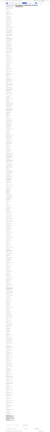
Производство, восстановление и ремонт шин (9, 183)
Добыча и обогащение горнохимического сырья (9, 41)
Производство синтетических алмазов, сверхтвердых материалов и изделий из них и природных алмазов (9, 109)
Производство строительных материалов (9, 219)
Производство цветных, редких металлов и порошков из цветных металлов (9, 74)
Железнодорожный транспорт (8, 321)
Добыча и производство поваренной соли (9, 312)
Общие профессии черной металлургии (9, 57)
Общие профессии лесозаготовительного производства (8, 199)
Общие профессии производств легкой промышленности (8, 260)
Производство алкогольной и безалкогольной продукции (9, 292)
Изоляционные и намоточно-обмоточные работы (9, 120)
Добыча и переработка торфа (9, 50)
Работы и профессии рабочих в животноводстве (9, 409)
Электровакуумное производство (8, 130)
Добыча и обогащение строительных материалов (9, 48)
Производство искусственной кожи (8, 188)
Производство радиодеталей (9, 128)
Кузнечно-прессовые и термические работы (9, 18)
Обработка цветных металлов (8, 77)
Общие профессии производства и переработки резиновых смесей (9, 176)
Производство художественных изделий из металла (9, 374)
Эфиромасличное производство (8, 305)
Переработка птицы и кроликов (8, 286)
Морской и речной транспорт (9, 323)
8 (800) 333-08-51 (38, 0)
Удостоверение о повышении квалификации (9, 418)
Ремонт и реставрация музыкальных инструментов (9, 365)
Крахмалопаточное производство (8, 297)
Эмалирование (8, 25)
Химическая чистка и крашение (8, 398)
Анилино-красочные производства (8, 148)
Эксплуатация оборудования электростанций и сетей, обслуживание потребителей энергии (9, 85)
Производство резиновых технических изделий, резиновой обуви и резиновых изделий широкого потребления (9, 179)
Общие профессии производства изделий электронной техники (8, 125)
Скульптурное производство (9, 390)
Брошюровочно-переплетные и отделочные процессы (9, 335)
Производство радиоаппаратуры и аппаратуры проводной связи (9, 135)
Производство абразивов (9, 107)
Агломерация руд (8, 42)
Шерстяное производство (9, 232)
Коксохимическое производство (8, 66)
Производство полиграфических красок (9, 149)
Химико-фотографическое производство (9, 174)
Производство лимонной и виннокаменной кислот (9, 164)
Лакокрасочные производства (8, 151)
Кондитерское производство (9, 295)
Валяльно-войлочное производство (8, 238)
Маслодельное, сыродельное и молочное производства (9, 288)
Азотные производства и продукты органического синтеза (9, 144)
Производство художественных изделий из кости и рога (9, 386)
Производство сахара (8, 298)
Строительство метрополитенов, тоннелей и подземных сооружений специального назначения (9, 38)
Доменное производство (9, 58)
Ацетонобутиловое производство (8, 169)
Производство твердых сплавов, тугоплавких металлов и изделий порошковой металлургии (9, 79)
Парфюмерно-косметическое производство (9, 308)
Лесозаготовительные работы (8, 201)
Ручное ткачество (8, 248)
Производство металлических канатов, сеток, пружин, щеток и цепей (9, 103)
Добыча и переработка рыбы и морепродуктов (9, 290)
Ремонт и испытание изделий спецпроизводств (9, 413)
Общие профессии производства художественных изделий (9, 369)
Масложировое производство (8, 310)
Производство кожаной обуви (9, 264)
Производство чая (8, 306)
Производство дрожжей (9, 163)
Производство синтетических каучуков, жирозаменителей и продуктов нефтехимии (9, 172)
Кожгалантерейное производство (8, 267)
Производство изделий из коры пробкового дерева (9, 196)
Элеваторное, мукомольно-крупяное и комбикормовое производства (9, 316)
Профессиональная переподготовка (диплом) (9, 416)
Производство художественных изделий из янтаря (9, 389)
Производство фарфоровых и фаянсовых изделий (9, 258)
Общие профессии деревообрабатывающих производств (9, 208)
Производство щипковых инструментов (9, 359)
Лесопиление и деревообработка (8, 210)
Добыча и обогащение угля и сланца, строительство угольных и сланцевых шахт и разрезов (9, 35)
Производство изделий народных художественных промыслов (9, 395)
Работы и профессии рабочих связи (9, 343)
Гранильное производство (9, 378)
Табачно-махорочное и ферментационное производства (8, 303)
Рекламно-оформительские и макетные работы (9, 340)
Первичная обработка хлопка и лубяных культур (9, 225)
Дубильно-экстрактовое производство (9, 275)
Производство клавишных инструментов (9, 355)
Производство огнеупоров (9, 68)
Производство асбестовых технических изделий (9, 195)
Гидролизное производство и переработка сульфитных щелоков (9, 167)
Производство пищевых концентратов (9, 300)
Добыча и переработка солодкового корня (8, 314)
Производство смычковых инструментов (9, 357)
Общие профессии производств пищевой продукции (8, 280)
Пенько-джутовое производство (8, 242)
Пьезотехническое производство (8, 132)
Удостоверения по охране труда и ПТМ (8, 16)
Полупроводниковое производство (8, 127)
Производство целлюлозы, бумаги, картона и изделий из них (9, 222)
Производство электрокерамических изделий (8, 256)
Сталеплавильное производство (8, 60)
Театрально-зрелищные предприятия (9, 350)
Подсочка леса (8, 204)
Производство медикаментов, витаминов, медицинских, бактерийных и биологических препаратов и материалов (9, 160)
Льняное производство (9, 231)
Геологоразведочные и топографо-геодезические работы (9, 52)
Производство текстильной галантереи (9, 240)
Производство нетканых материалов (9, 245)
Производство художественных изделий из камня (9, 380)
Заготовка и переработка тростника (9, 206)
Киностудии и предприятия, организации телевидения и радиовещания (9, 347)
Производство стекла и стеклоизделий (9, 223)
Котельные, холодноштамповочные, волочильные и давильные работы (9, 13)
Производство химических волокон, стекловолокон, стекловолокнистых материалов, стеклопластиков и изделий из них (9, 156)
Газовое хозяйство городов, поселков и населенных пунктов (9, 403)
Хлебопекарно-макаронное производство (9, 294)
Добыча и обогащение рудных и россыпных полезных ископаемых (8, 45)
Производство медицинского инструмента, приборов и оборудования (9, 105)
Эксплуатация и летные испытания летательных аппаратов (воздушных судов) (9, 325)
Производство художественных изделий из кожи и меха (9, 393)
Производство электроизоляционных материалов (8, 115)
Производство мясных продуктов (8, 282)
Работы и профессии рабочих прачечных (9, 400)
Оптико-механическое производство (8, 411)
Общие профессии (8, 345)
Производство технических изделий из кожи (9, 271)
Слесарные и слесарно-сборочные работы (9, 24)
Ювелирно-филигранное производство (9, 371)
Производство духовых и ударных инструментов (9, 363)
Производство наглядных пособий (9, 367)
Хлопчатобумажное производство (8, 229)
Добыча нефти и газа (8, 54)
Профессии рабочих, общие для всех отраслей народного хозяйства (9, 8)
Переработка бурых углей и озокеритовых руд (9, 46)
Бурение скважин (8, 55)
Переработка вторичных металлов (9, 70)
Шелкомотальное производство (8, 235)
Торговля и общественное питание (9, 318)
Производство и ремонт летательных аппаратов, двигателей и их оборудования (9, 137)
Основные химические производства (8, 146)
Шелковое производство (9, 233)
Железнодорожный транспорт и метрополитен (9, 338)
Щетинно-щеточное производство (8, 273)
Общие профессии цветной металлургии (9, 71)
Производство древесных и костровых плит (9, 212)
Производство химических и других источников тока (9, 122)
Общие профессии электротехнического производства (8, 113)
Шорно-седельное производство (8, 269)
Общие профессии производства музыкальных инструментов (9, 353)
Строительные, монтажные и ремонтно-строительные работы (9, 28)
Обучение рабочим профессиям (8, 5)
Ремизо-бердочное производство (8, 96)
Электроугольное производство (8, 117)
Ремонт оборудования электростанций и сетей (9, 87)
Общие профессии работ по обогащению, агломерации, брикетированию (9, 32)
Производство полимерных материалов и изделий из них (9, 153)
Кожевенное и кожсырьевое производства (9, 262)
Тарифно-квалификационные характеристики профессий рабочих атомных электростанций (9, 90)
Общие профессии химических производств (9, 141)
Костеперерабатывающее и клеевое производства (9, 284)
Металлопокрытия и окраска (9, 22)
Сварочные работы (8, 11)
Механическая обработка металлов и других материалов (9, 21)
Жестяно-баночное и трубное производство (9, 98)
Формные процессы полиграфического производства (8, 331)
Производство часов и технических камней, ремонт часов (9, 93)
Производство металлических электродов (9, 100)
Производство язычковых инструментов (9, 361)
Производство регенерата (9, 186)
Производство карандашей (9, 217)
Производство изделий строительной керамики (9, 253)
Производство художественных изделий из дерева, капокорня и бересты (9, 376)
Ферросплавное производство (8, 64)
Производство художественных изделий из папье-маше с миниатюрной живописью (9, 383)
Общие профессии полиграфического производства (8, 328)
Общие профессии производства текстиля (9, 227)
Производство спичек (8, 216)
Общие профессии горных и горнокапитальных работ (9, 30)
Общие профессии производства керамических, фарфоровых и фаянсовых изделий (9, 250)
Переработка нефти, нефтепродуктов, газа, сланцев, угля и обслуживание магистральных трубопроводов (8, 192)
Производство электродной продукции (9, 82)
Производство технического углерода (9, 185)
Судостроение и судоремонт (9, 139)
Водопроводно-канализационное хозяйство (9, 405)
